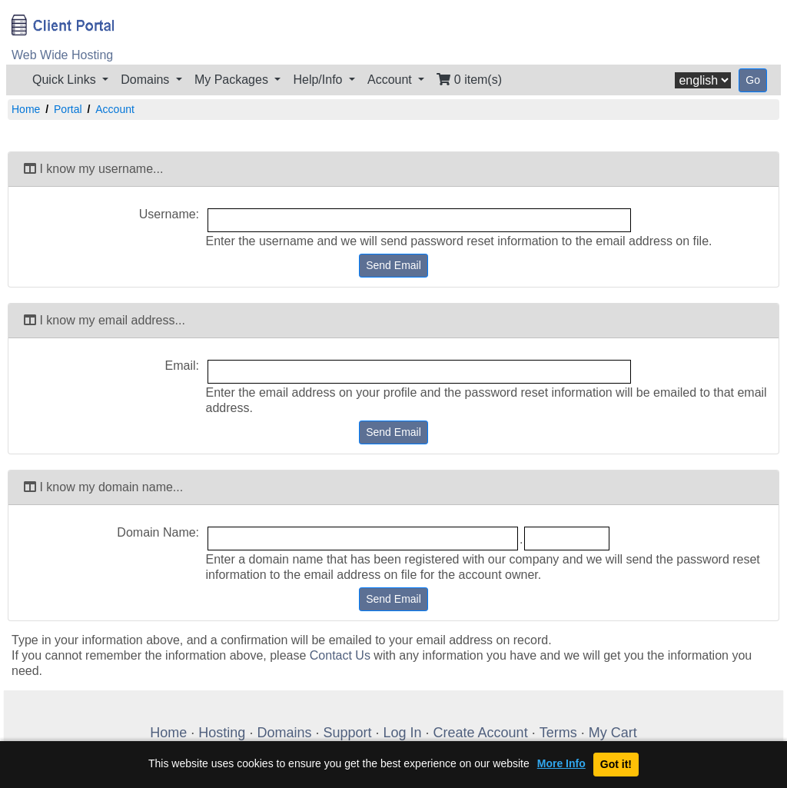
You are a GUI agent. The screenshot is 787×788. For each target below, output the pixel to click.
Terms (558, 732)
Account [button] (391, 79)
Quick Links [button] (65, 79)
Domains (284, 732)
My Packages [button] (232, 79)
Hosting (221, 732)
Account (114, 109)
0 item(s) (469, 79)
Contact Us (340, 655)
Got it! (616, 764)
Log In (403, 732)
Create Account (480, 732)
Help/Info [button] (319, 79)
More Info (561, 764)
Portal (68, 109)
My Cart (613, 732)
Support (347, 732)
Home (26, 109)
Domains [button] (147, 79)
